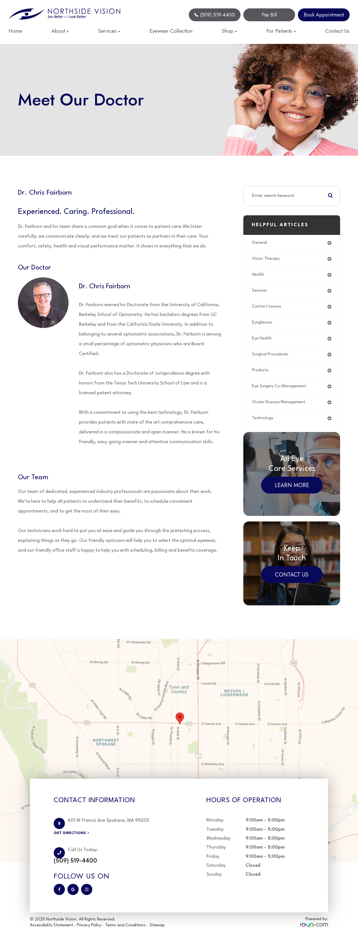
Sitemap (157, 918)
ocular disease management (280, 407)
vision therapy (266, 259)
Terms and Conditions (126, 918)
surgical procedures (271, 358)
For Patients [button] (281, 31)
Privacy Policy (89, 918)
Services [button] (109, 31)
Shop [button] (229, 31)
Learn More (292, 491)
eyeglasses (262, 325)
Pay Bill (269, 14)
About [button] (60, 31)
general (259, 243)
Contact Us (337, 31)
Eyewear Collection (170, 31)
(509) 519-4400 (214, 14)
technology (263, 423)
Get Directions (84, 831)
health (258, 275)
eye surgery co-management (281, 390)
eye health (262, 341)
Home (15, 31)
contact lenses (267, 308)
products (261, 374)
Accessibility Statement (51, 918)
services (260, 292)
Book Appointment (324, 14)
